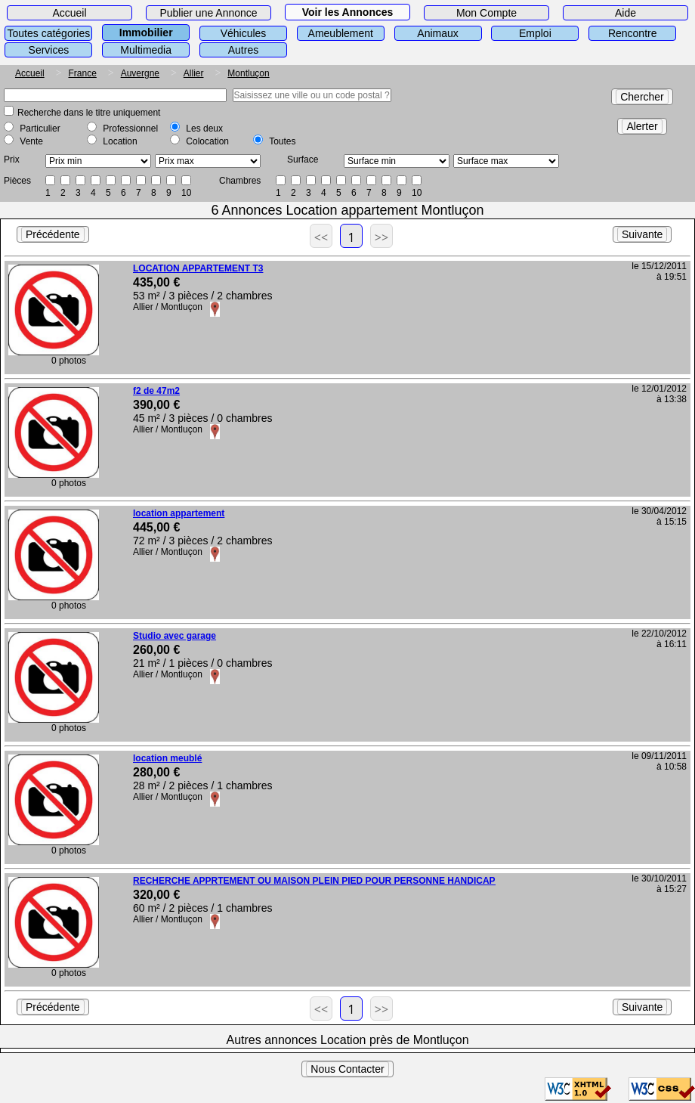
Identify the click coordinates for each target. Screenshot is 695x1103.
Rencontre (632, 33)
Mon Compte (486, 13)
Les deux (204, 128)
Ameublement (340, 33)
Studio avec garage (174, 636)
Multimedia (145, 50)
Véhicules (244, 33)
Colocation (207, 141)
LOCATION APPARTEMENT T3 (198, 268)
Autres (243, 50)
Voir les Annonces (348, 12)
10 (186, 192)
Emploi (535, 33)
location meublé (167, 758)
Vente (31, 141)
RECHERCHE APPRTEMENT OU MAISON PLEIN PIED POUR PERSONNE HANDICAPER (320, 880)
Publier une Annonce (208, 13)
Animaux (437, 33)
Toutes (282, 141)
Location (120, 141)
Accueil (69, 13)
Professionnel (130, 128)
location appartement (178, 513)
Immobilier (146, 32)
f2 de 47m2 (156, 391)
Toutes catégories (49, 33)
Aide (625, 13)
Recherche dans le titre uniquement (88, 112)
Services (49, 50)
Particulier (40, 128)
